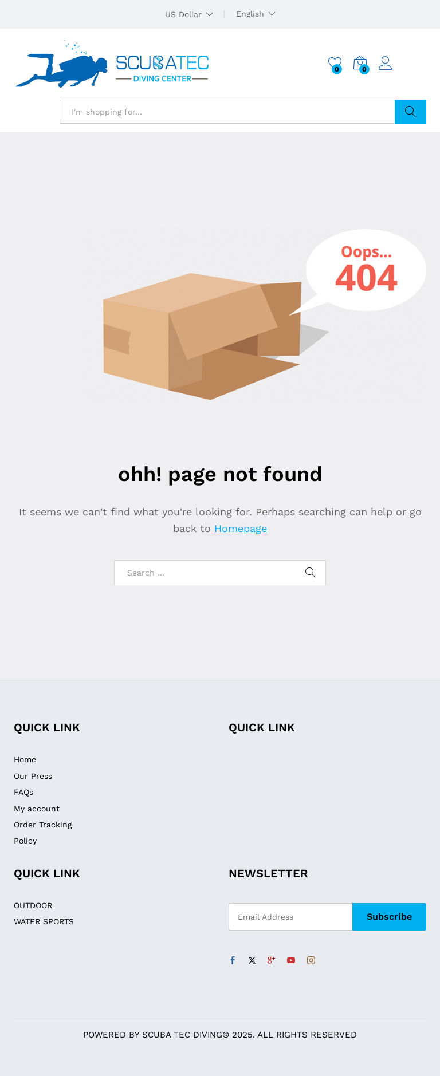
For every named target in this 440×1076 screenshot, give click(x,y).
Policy (25, 840)
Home (25, 759)
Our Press (33, 776)
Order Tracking (43, 824)
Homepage (240, 528)
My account (37, 808)
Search (410, 112)
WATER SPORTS (44, 921)
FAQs (23, 792)
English (250, 14)
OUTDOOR (33, 905)
